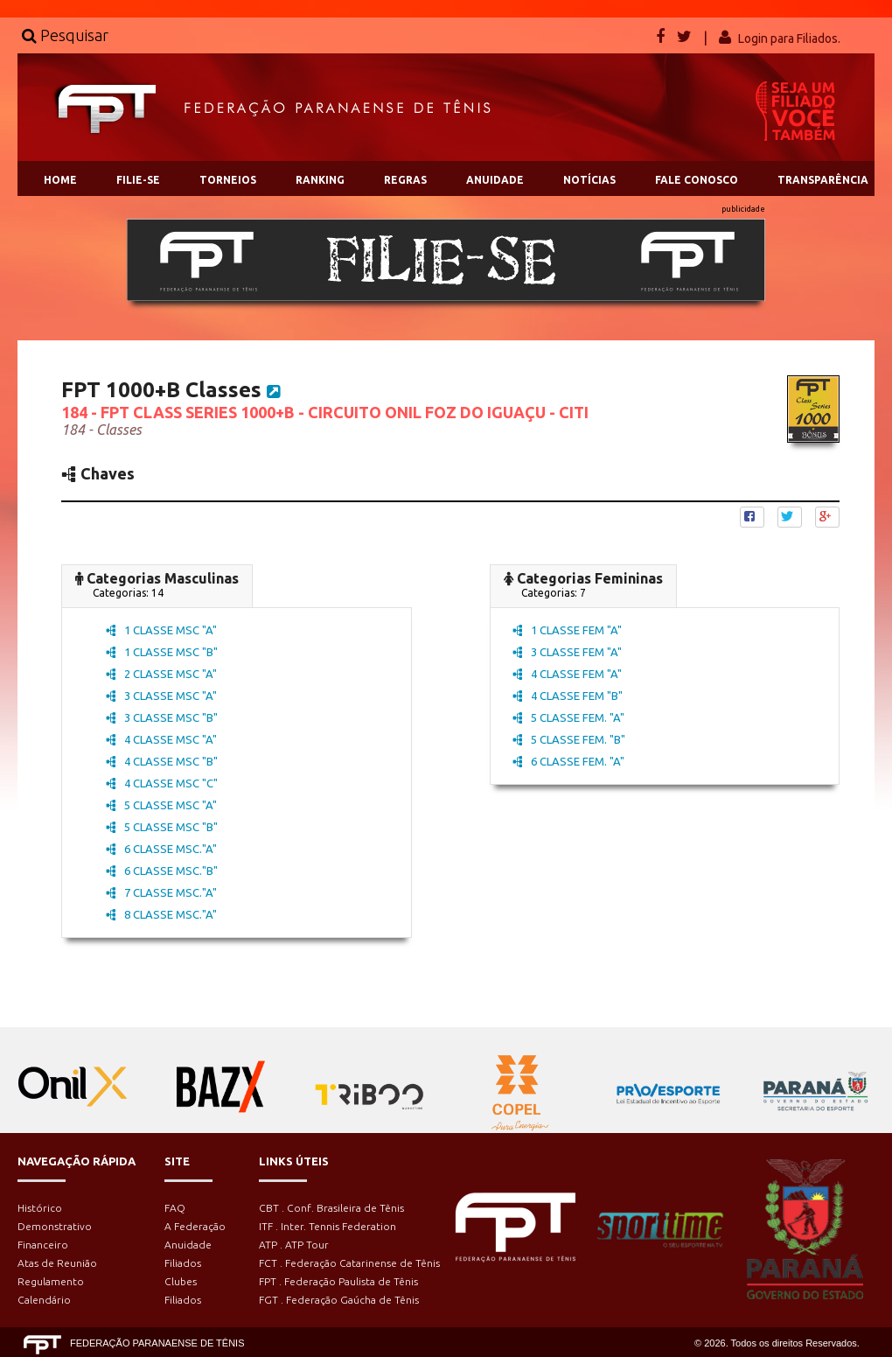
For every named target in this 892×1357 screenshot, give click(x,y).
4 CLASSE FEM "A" (567, 674)
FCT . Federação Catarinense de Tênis (349, 1263)
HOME (60, 179)
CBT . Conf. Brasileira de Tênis (331, 1208)
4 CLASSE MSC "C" (162, 783)
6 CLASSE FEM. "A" (568, 761)
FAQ (174, 1208)
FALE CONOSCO (696, 179)
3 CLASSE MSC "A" (161, 695)
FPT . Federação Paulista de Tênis (338, 1281)
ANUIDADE (495, 179)
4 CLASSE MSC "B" (162, 761)
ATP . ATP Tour (294, 1244)
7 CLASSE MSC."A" (161, 892)
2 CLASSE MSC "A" (161, 674)
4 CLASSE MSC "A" (161, 739)
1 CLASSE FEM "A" (567, 630)
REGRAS (405, 179)
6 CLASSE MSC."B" (162, 870)
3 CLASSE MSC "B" (162, 717)
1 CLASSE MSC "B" (162, 652)
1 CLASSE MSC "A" (161, 630)
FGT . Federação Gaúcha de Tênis (339, 1299)
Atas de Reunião (57, 1263)
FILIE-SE (138, 179)
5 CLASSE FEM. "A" (568, 717)
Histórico (39, 1208)
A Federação (195, 1226)
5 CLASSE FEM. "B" (568, 739)
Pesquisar (65, 35)
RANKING (320, 179)
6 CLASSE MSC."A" (161, 849)
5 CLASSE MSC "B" (162, 827)
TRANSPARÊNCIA (822, 179)
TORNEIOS (227, 179)
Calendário (44, 1299)
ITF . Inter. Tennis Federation (327, 1226)
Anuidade (188, 1244)
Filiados (182, 1263)
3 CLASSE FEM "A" (567, 652)
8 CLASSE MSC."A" (161, 914)
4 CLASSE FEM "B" (567, 695)
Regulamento (50, 1281)
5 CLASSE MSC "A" (161, 805)
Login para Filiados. (789, 38)
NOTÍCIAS (589, 179)
